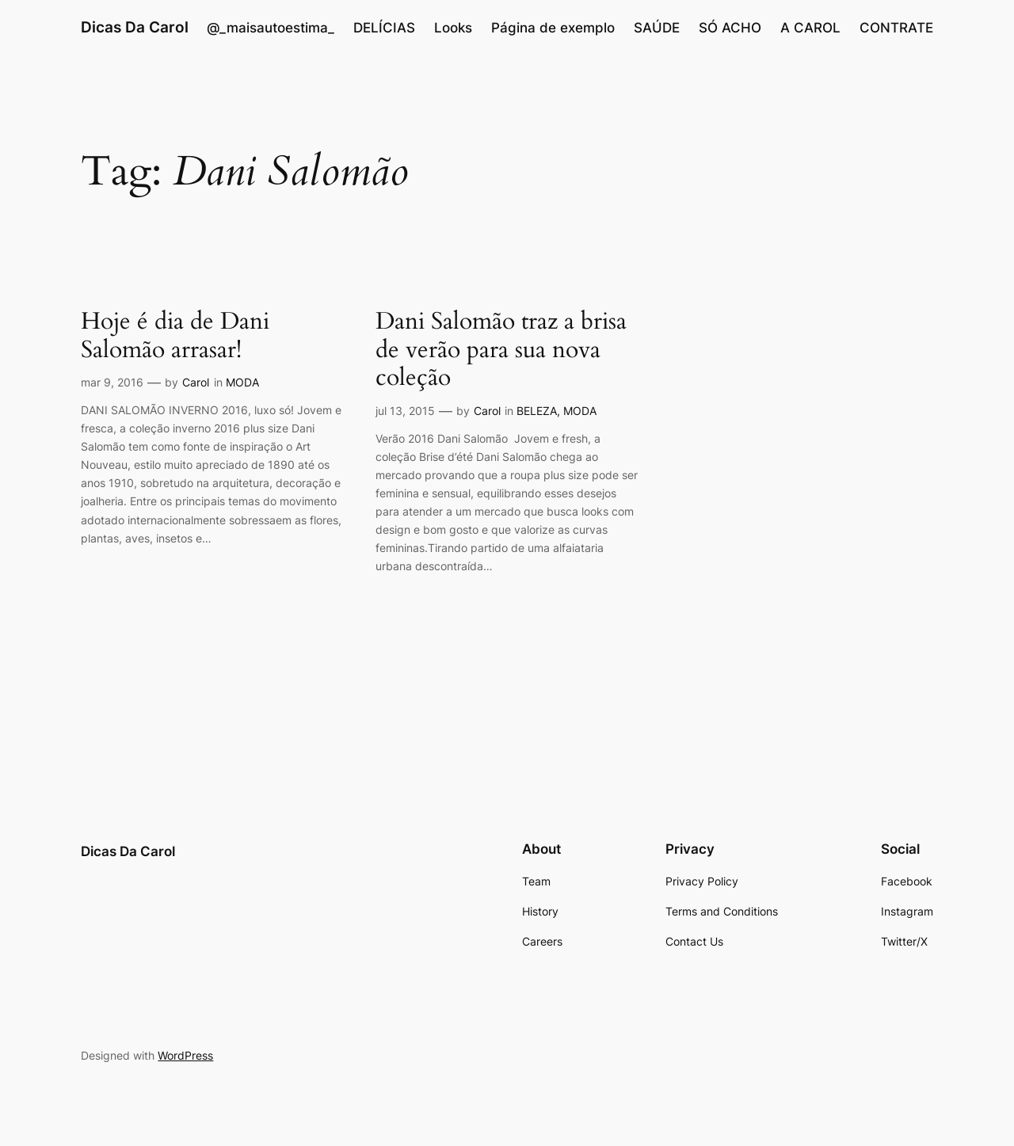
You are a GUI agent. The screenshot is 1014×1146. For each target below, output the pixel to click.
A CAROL (810, 28)
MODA (242, 382)
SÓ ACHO (730, 28)
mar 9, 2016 (112, 382)
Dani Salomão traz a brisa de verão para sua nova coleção (501, 350)
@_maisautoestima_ (270, 28)
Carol (195, 382)
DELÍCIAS (384, 28)
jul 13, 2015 (405, 410)
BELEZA (537, 410)
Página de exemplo (553, 28)
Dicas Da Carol (135, 26)
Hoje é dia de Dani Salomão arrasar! (175, 336)
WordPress (185, 1055)
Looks (453, 28)
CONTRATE (896, 28)
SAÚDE (657, 28)
